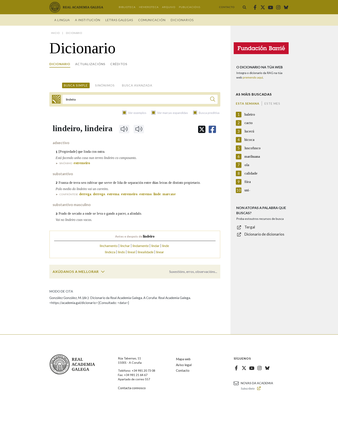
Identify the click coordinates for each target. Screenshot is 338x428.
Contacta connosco (132, 388)
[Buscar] (212, 100)
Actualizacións (90, 64)
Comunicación (152, 20)
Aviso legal (184, 365)
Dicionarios (182, 20)
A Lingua (62, 20)
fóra (247, 182)
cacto (248, 123)
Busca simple (76, 85)
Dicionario (59, 64)
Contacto (227, 7)
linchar (125, 246)
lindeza (110, 252)
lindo (121, 252)
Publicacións (189, 7)
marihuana (252, 156)
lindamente (140, 246)
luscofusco (252, 148)
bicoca (249, 140)
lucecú (249, 131)
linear (160, 252)
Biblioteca (127, 7)
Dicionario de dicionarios (264, 234)
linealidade (145, 252)
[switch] (103, 272)
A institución (87, 20)
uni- (247, 190)
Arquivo (168, 7)
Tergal (249, 227)
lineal (131, 252)
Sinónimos (105, 85)
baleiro (249, 114)
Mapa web (183, 359)
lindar (155, 246)
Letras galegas (119, 20)
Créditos (118, 64)
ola (246, 165)
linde (165, 246)
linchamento (109, 246)
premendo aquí (253, 77)
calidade (250, 173)
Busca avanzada (137, 85)
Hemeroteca (149, 7)
